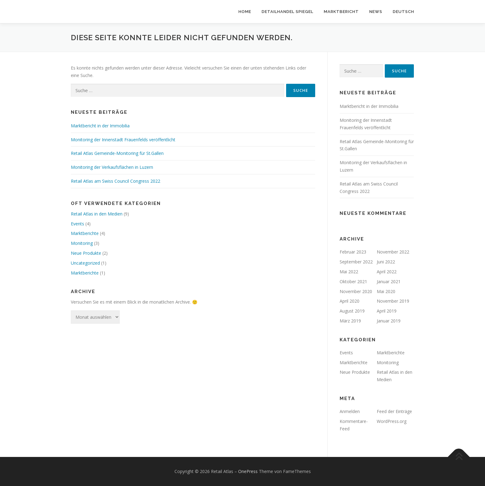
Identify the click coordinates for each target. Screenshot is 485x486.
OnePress (248, 471)
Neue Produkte (86, 253)
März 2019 (350, 321)
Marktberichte (85, 233)
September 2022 (356, 262)
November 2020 (356, 291)
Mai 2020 (386, 291)
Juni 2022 (386, 262)
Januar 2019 (389, 321)
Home (244, 11)
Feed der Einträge (394, 411)
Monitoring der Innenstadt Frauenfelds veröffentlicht (123, 140)
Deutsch (403, 11)
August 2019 (352, 311)
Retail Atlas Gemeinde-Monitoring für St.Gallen (117, 153)
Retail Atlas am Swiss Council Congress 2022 (115, 181)
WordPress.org (391, 421)
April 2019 (387, 311)
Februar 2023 (353, 252)
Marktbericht (341, 11)
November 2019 (393, 301)
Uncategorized (85, 263)
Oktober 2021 (353, 281)
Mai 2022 (349, 272)
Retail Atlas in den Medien (96, 214)
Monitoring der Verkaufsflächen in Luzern (112, 167)
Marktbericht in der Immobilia (100, 126)
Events (77, 224)
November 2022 (393, 252)
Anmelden (350, 411)
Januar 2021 (389, 281)
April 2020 (349, 301)
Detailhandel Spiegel (287, 11)
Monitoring (82, 243)
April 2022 (387, 272)
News (375, 11)
